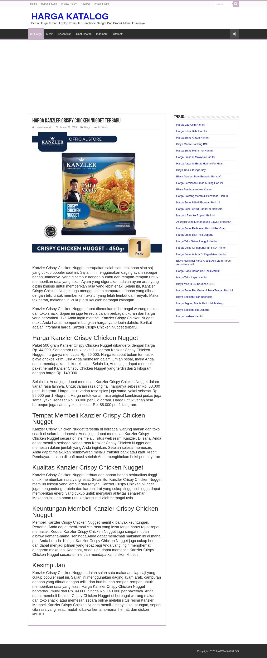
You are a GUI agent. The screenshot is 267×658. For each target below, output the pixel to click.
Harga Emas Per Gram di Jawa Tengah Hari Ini (204, 290)
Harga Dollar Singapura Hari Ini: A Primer (201, 247)
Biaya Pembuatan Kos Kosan (194, 189)
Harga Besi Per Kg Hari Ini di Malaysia (199, 208)
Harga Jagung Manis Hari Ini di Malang (199, 303)
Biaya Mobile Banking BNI (192, 144)
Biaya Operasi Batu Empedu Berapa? (199, 176)
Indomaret (102, 34)
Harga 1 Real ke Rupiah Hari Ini (195, 215)
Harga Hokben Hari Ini (189, 316)
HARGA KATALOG (70, 16)
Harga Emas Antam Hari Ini (192, 137)
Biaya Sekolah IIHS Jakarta (192, 309)
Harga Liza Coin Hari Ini (190, 124)
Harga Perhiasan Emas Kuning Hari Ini (199, 183)
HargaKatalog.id (44, 127)
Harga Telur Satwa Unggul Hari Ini (196, 241)
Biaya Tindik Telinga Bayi (191, 170)
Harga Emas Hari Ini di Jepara (194, 234)
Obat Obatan (83, 34)
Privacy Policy (69, 3)
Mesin (49, 34)
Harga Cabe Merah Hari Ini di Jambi (197, 270)
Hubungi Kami (49, 3)
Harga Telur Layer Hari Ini (191, 277)
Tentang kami (101, 3)
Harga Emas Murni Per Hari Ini (194, 150)
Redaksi (85, 3)
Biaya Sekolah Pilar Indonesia (194, 296)
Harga (36, 34)
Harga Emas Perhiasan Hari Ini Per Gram (201, 228)
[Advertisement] (133, 74)
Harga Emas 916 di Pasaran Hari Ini (198, 202)
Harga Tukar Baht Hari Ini (191, 131)
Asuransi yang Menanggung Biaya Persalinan (203, 221)
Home (33, 3)
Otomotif (118, 34)
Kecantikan (64, 34)
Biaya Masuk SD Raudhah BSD (195, 283)
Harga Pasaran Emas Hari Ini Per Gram (200, 163)
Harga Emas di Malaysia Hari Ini (195, 157)
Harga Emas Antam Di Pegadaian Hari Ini (201, 254)
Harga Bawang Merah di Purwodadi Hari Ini (202, 195)
